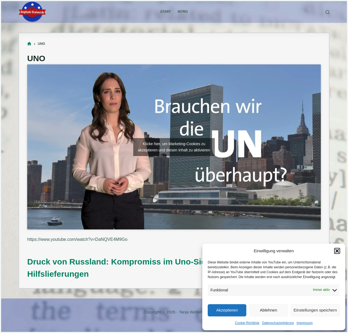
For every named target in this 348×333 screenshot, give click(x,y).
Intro (183, 12)
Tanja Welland (191, 312)
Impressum (305, 323)
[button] (337, 251)
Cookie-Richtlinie (247, 323)
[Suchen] (327, 12)
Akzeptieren (227, 310)
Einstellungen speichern (315, 310)
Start (165, 12)
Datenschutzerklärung (278, 323)
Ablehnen (268, 310)
